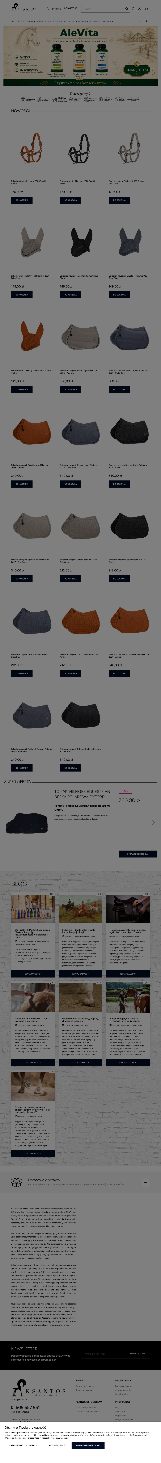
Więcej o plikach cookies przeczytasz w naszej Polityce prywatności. (36, 1438)
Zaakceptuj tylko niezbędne (24, 1445)
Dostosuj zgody (58, 1445)
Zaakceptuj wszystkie (88, 1445)
